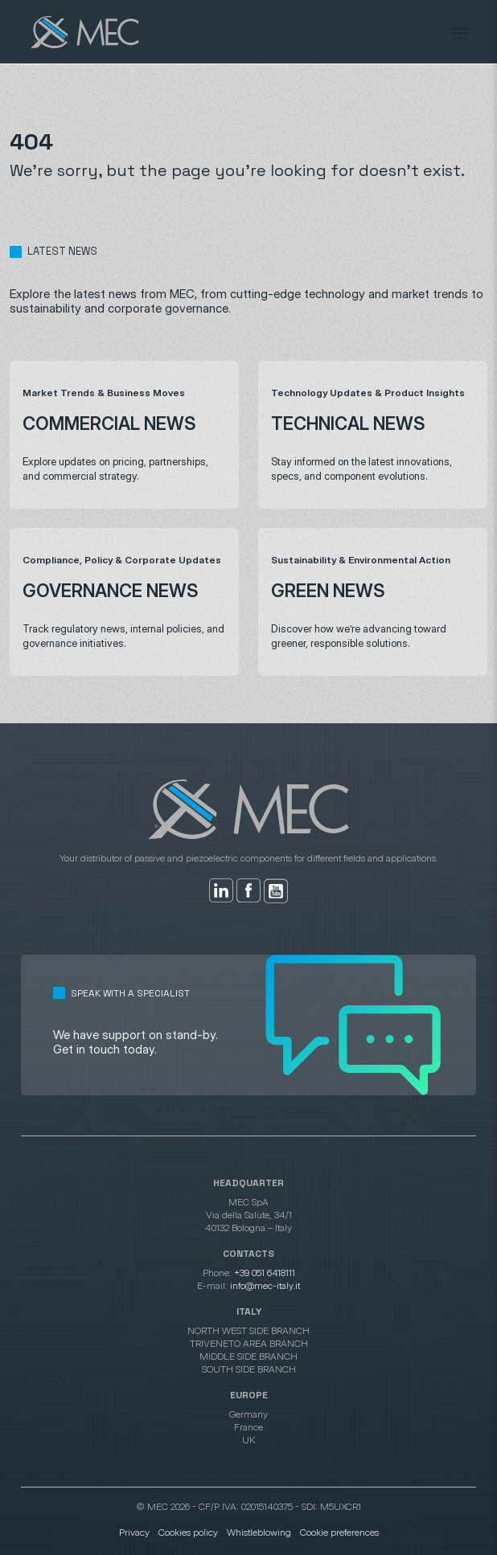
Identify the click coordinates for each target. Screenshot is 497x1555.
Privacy (134, 1532)
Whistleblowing (259, 1532)
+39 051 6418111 (264, 1273)
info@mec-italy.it (265, 1285)
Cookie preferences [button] (339, 1532)
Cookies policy (188, 1532)
